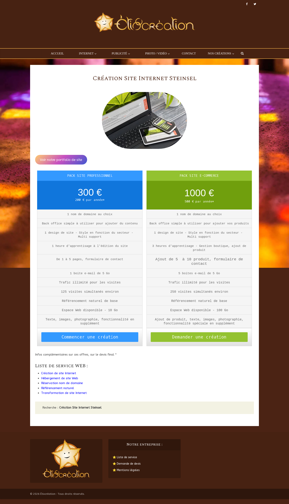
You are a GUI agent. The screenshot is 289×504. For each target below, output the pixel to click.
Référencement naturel (57, 393)
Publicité (119, 53)
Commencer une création (90, 342)
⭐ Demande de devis (127, 468)
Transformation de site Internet (64, 398)
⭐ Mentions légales (126, 475)
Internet (86, 53)
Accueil (57, 53)
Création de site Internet (58, 378)
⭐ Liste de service (125, 462)
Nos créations (219, 53)
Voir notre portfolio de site (61, 160)
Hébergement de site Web (59, 383)
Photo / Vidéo (156, 53)
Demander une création (199, 342)
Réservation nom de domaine (62, 388)
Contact (189, 53)
